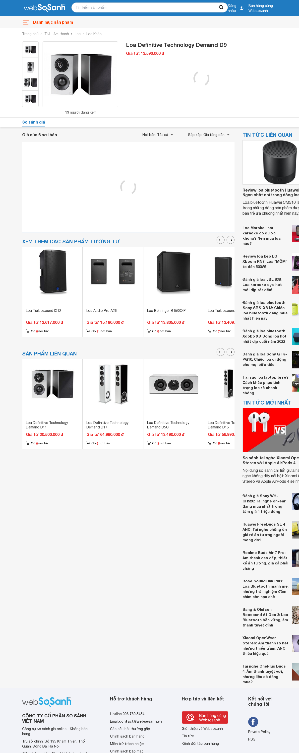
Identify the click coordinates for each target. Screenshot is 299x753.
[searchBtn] (221, 7)
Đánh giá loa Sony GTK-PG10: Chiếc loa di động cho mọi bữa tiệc (264, 359)
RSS (251, 739)
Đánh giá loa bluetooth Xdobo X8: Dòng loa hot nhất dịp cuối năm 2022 (264, 336)
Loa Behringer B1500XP (166, 311)
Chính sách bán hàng (127, 736)
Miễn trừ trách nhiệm (127, 744)
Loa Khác (94, 34)
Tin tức (188, 736)
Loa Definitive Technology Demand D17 (107, 425)
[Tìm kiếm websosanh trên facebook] (253, 722)
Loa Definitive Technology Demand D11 (47, 425)
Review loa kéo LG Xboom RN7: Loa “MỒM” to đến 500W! (264, 261)
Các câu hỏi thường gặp (130, 729)
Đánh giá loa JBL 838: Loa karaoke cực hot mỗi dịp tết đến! (262, 284)
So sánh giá (33, 122)
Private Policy (259, 732)
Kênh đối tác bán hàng (200, 744)
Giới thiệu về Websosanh (202, 729)
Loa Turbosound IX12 (43, 311)
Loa (78, 34)
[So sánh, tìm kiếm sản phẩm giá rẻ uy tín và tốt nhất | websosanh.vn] (44, 8)
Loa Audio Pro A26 (101, 311)
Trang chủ (30, 34)
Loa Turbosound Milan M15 (230, 311)
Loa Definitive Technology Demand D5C (168, 425)
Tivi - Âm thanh (56, 34)
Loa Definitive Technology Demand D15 (229, 425)
